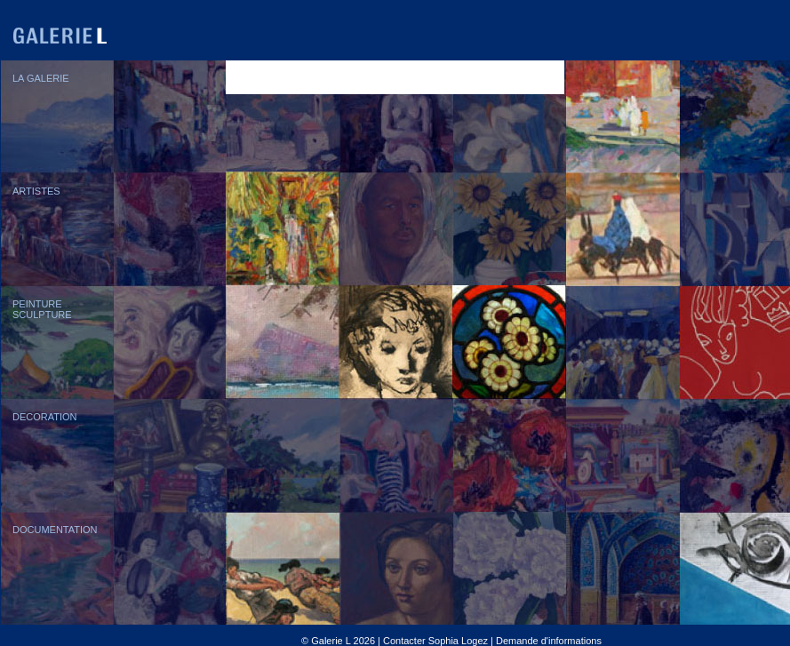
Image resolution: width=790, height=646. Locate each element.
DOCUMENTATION (55, 529)
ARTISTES (36, 191)
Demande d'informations (549, 640)
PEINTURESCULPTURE (42, 309)
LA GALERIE (40, 78)
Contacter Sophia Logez (435, 640)
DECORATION (44, 416)
